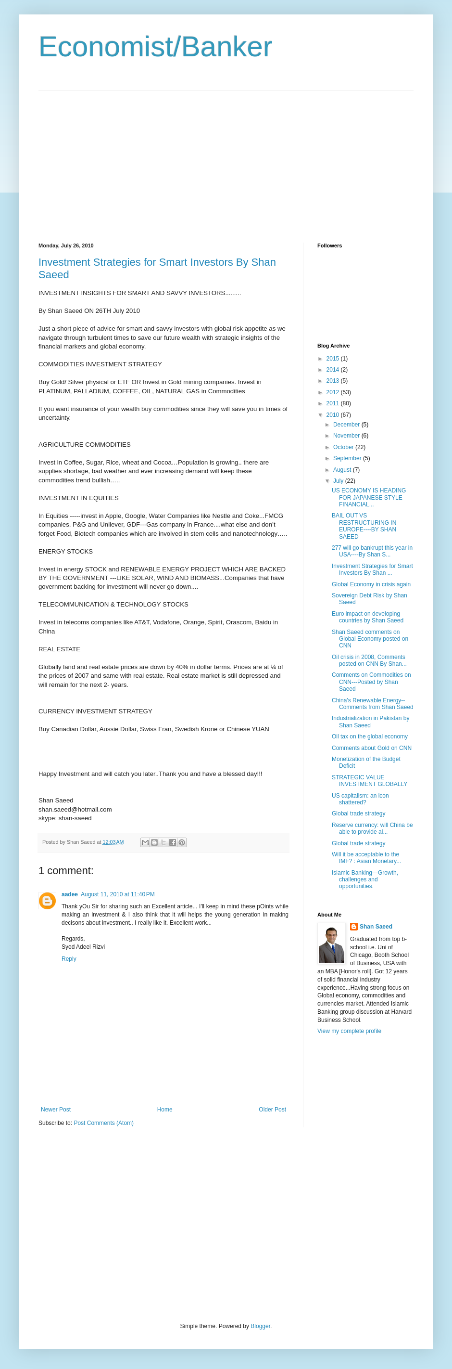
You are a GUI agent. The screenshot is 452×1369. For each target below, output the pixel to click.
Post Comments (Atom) (104, 1123)
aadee (70, 894)
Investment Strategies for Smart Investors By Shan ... (372, 569)
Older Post (272, 1109)
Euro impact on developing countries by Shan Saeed (367, 617)
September (348, 458)
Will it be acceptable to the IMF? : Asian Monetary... (366, 858)
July (339, 481)
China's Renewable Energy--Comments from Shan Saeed (373, 703)
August (343, 469)
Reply (69, 959)
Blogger (260, 1326)
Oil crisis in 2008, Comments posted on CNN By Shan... (369, 660)
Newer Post (56, 1109)
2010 (333, 415)
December (347, 424)
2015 (333, 358)
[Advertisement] (119, 158)
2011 (333, 403)
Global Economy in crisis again (371, 584)
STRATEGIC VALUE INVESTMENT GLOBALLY (369, 781)
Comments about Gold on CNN (372, 748)
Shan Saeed (376, 926)
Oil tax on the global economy (370, 736)
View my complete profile (349, 1031)
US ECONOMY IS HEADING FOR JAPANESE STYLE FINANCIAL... (369, 497)
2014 (333, 369)
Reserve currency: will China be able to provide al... (372, 828)
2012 (333, 392)
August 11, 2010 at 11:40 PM (118, 894)
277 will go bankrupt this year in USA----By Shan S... (372, 551)
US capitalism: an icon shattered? (360, 799)
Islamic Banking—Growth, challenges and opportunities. (365, 879)
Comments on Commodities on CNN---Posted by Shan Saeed (371, 682)
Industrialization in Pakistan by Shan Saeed (370, 721)
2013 (333, 380)
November (347, 435)
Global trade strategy (358, 813)
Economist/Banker (155, 46)
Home (165, 1109)
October (344, 447)
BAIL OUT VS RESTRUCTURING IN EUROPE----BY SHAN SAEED (364, 526)
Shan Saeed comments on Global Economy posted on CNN (370, 639)
